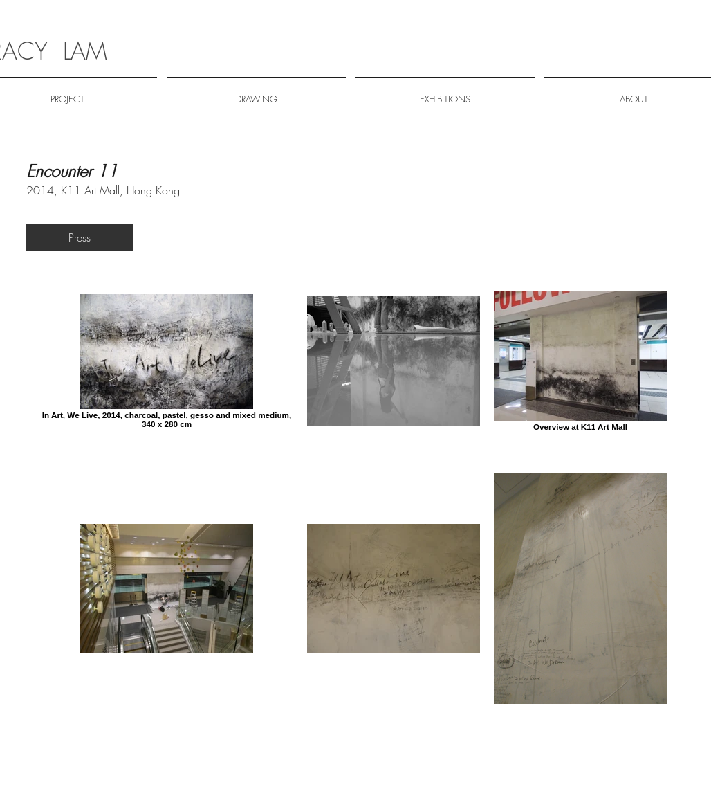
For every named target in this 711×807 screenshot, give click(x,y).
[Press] (79, 237)
